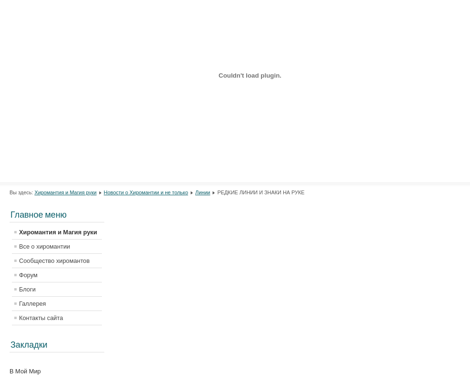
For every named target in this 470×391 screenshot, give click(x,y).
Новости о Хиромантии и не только (146, 192)
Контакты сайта (41, 317)
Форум (28, 275)
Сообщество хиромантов (54, 260)
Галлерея (32, 303)
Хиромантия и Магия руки (65, 192)
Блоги (27, 289)
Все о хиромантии (44, 246)
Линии (202, 192)
